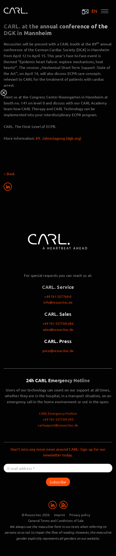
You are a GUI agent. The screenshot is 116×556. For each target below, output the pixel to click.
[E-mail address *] (58, 468)
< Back (9, 173)
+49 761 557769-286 (58, 323)
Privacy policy (79, 515)
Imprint (59, 515)
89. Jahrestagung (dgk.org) (58, 138)
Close (4, 93)
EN (95, 11)
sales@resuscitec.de (58, 329)
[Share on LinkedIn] (8, 187)
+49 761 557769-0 (57, 296)
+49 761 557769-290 (58, 419)
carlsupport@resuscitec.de (58, 425)
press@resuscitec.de (58, 351)
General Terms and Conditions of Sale (56, 520)
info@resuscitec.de (58, 302)
